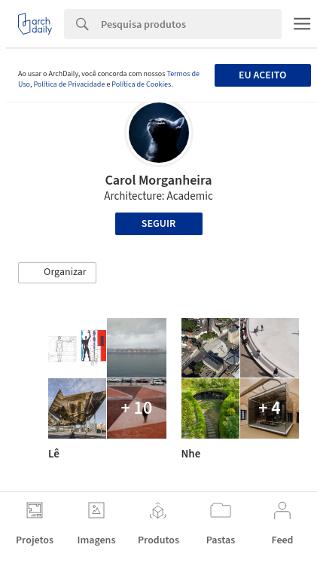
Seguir (158, 223)
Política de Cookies (141, 84)
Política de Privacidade (69, 84)
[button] (57, 272)
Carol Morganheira (158, 180)
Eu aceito (262, 75)
